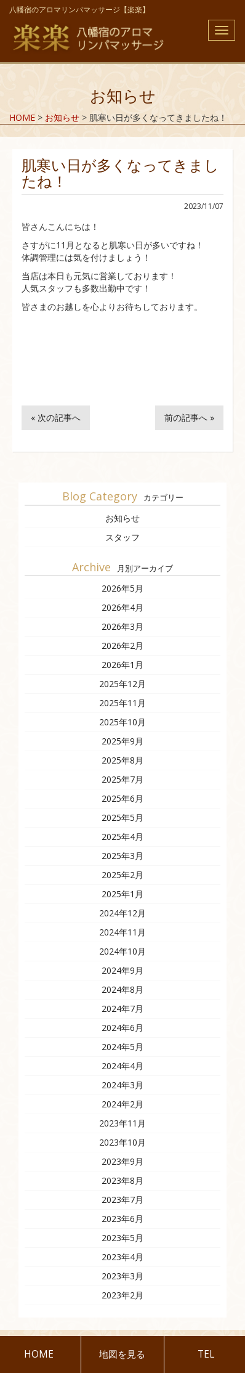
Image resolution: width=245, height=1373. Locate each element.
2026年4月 (122, 607)
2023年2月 (122, 1295)
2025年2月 (122, 875)
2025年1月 (122, 894)
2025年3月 (122, 856)
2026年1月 (122, 664)
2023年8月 (122, 1180)
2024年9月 (122, 970)
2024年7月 (122, 1008)
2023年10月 (122, 1142)
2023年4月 (122, 1257)
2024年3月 (122, 1085)
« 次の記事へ (56, 417)
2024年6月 (122, 1027)
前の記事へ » (189, 417)
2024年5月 (122, 1047)
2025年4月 (122, 836)
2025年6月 (122, 798)
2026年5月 (122, 588)
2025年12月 (122, 684)
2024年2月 (122, 1104)
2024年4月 (122, 1066)
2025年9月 (122, 741)
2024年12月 (122, 913)
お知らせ (122, 518)
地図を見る (122, 1354)
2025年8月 (122, 760)
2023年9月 (122, 1161)
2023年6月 (122, 1218)
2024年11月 (122, 932)
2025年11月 (122, 703)
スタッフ (122, 537)
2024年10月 (122, 951)
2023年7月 (122, 1199)
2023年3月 (122, 1276)
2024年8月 (122, 989)
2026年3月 (122, 626)
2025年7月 (122, 779)
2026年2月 (122, 645)
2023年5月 (122, 1238)
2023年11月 (122, 1123)
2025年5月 (122, 817)
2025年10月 (122, 722)
